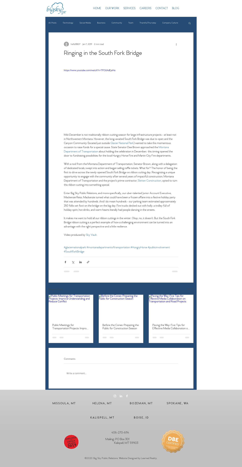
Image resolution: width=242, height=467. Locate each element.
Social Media (85, 23)
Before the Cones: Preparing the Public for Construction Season (120, 327)
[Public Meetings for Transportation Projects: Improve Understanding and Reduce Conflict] (71, 307)
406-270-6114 (120, 433)
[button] (189, 23)
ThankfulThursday (148, 23)
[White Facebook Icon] (127, 396)
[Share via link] (88, 262)
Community (117, 23)
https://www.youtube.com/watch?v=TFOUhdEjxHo (89, 70)
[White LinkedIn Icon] (121, 396)
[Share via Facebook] (65, 262)
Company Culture (170, 23)
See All (190, 289)
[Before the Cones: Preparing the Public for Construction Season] (121, 307)
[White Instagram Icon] (115, 396)
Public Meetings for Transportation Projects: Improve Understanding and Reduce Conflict (70, 327)
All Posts (52, 23)
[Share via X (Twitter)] (72, 262)
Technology (68, 23)
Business (101, 23)
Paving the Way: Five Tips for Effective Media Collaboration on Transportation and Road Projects (170, 327)
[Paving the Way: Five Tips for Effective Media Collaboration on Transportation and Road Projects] (171, 307)
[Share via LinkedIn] (80, 262)
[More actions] (176, 44)
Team (130, 23)
